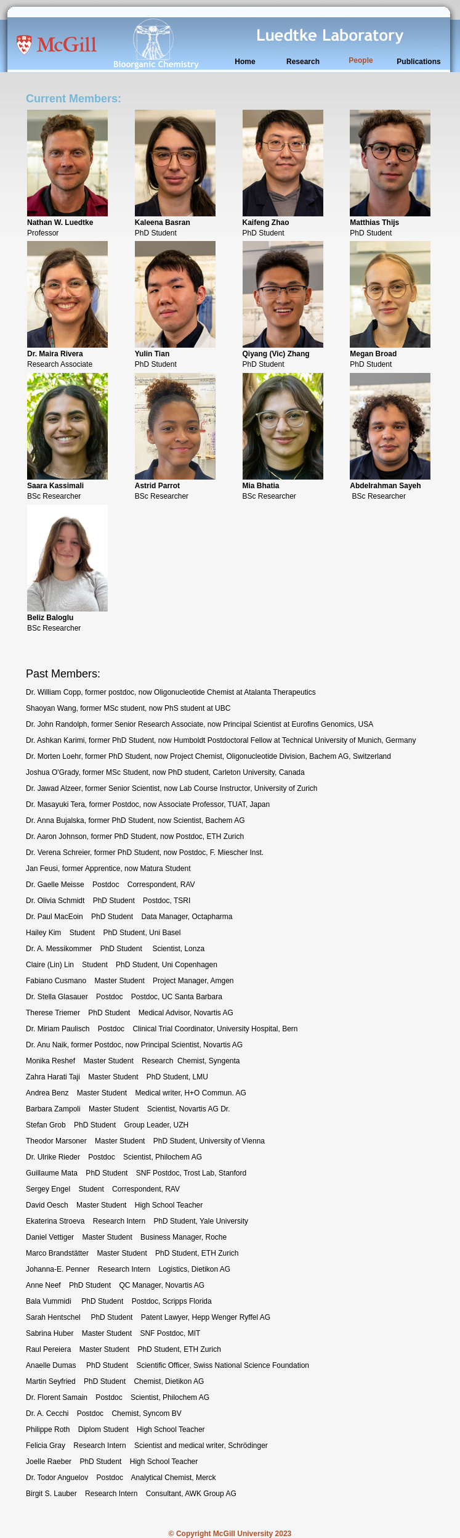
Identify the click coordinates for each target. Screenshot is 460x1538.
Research (303, 61)
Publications (418, 61)
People (361, 60)
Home (245, 61)
